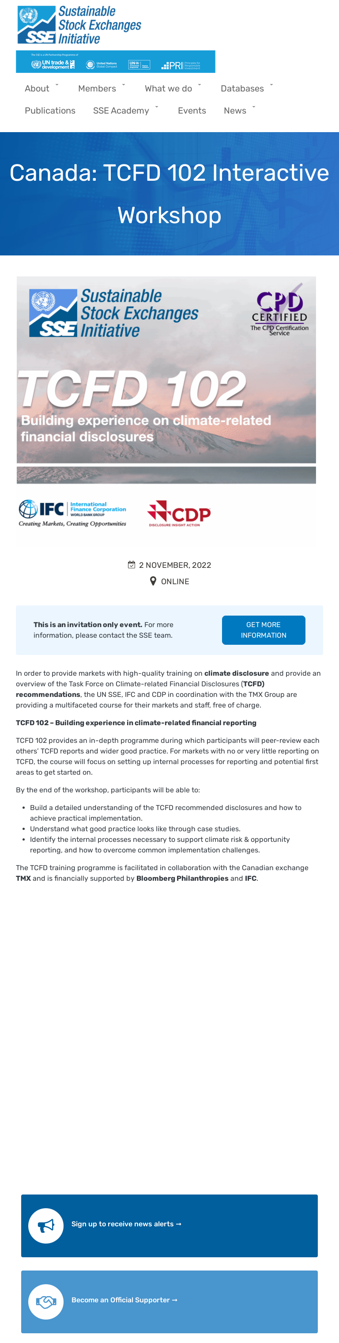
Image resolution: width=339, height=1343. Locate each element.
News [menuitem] (237, 113)
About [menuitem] (39, 91)
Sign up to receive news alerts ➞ (126, 1224)
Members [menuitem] (99, 91)
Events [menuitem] (192, 110)
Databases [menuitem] (244, 91)
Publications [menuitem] (50, 110)
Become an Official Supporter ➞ (124, 1300)
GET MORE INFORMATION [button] (263, 629)
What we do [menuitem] (170, 91)
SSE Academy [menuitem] (123, 113)
